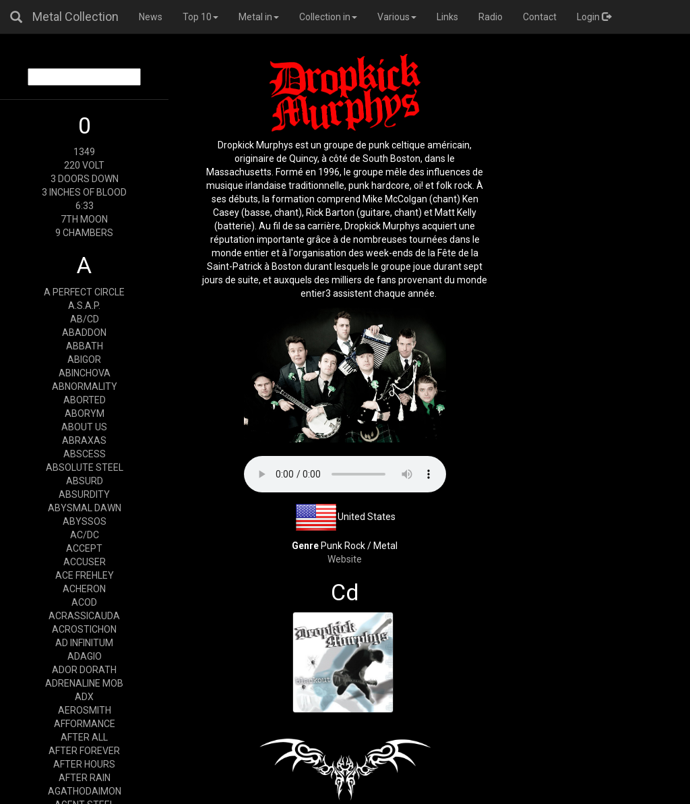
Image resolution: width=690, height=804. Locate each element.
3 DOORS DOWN (85, 178)
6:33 (84, 205)
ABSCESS (84, 454)
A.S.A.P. (84, 305)
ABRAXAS (84, 440)
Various (396, 16)
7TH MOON (84, 219)
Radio (490, 16)
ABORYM (84, 413)
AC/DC (84, 534)
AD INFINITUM (84, 642)
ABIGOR (84, 359)
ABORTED (84, 400)
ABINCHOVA (85, 373)
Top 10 (200, 16)
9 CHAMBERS (84, 232)
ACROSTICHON (84, 629)
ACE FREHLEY (84, 575)
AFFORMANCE (84, 723)
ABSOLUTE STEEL (84, 467)
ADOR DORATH (84, 669)
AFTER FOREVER (84, 750)
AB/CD (84, 319)
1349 (84, 151)
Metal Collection (75, 16)
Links (447, 16)
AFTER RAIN (85, 777)
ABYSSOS (84, 521)
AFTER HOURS (84, 764)
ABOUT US (84, 427)
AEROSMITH (84, 710)
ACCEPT (84, 548)
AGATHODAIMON (84, 791)
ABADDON (84, 332)
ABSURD (84, 481)
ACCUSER (84, 561)
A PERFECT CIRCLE (84, 292)
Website (344, 559)
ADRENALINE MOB (84, 683)
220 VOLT (84, 165)
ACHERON (84, 588)
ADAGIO (84, 656)
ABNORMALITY (84, 386)
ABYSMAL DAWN (84, 507)
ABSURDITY (84, 494)
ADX (84, 696)
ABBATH (84, 346)
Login (594, 16)
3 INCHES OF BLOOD (84, 192)
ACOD (84, 602)
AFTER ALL (84, 737)
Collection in (328, 16)
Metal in (259, 16)
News (150, 16)
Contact (540, 16)
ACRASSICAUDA (84, 615)
